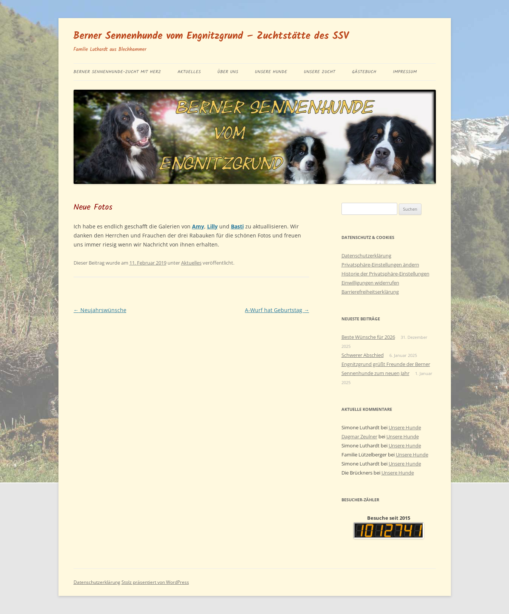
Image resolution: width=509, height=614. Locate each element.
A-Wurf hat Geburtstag (277, 310)
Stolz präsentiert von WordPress (155, 582)
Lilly (212, 226)
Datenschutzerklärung (366, 255)
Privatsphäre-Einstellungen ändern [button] (380, 264)
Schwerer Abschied (362, 355)
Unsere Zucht (319, 71)
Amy (198, 226)
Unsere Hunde (271, 71)
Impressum (405, 71)
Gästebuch (364, 71)
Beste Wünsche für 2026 (368, 337)
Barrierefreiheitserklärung (370, 291)
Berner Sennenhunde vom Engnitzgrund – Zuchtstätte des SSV (211, 36)
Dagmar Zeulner (359, 436)
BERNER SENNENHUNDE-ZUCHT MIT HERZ (117, 71)
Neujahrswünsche (100, 310)
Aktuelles (189, 71)
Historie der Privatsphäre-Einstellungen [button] (385, 273)
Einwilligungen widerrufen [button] (370, 282)
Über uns (227, 71)
